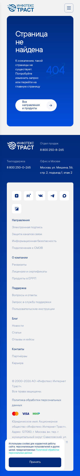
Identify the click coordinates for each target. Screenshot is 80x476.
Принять (35, 462)
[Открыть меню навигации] (68, 7)
